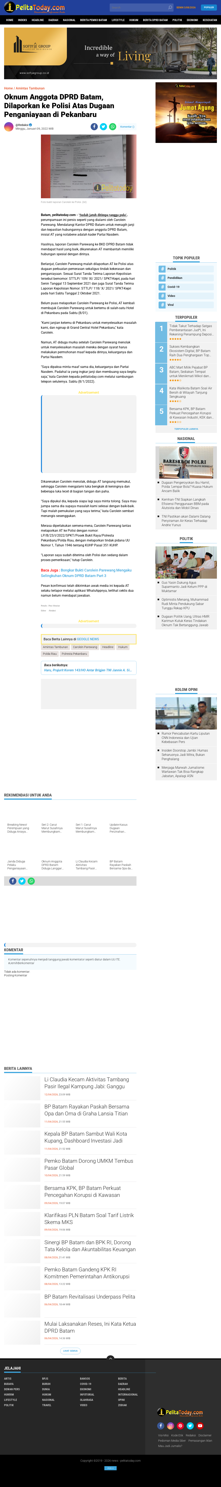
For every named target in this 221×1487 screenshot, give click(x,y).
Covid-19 (173, 286)
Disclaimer (205, 1435)
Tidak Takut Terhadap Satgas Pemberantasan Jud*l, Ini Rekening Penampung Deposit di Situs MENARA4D (191, 330)
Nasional (69, 20)
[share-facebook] (94, 126)
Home (9, 20)
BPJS (45, 1378)
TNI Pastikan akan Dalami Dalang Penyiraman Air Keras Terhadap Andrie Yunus (186, 520)
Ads (110, 1468)
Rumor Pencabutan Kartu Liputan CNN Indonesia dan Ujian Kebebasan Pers (186, 737)
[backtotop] (110, 1359)
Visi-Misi (163, 1435)
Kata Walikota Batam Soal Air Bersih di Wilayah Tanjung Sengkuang (191, 392)
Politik (177, 20)
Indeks (22, 20)
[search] (142, 7)
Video (171, 295)
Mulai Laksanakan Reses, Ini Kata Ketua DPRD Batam (90, 1327)
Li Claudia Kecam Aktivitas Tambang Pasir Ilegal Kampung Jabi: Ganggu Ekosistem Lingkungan (86, 1087)
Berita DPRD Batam (155, 20)
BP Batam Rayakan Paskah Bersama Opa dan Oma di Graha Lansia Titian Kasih (86, 1114)
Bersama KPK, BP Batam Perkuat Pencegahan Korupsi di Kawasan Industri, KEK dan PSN (82, 1195)
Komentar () (127, 126)
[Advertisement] (20, 196)
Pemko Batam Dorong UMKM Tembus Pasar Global (88, 1164)
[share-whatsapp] (112, 126)
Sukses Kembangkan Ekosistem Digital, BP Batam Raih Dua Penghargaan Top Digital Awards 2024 (190, 351)
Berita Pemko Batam (93, 20)
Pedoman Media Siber (172, 1440)
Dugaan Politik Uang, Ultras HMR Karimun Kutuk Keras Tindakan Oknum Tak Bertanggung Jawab (185, 620)
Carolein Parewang (85, 647)
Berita (122, 1378)
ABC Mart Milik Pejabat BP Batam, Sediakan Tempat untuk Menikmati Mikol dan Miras (189, 371)
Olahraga (86, 1399)
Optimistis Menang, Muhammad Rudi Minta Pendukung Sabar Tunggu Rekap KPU (185, 603)
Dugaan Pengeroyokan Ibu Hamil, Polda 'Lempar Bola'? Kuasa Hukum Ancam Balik (187, 486)
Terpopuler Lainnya (186, 428)
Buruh (46, 1384)
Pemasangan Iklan (200, 1440)
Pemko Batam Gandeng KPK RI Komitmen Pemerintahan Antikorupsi (87, 1273)
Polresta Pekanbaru (74, 654)
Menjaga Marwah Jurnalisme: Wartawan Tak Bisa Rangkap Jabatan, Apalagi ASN (183, 771)
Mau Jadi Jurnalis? (170, 1446)
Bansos (85, 1378)
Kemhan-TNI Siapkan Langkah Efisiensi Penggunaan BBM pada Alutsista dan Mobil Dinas (185, 503)
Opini (121, 1399)
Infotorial (87, 1394)
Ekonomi (192, 20)
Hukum (133, 20)
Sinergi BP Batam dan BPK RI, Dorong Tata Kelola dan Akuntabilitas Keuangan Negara (90, 1250)
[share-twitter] (103, 126)
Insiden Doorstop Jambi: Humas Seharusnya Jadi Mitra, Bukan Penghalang (185, 754)
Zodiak (122, 1405)
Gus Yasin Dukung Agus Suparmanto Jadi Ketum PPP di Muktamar (184, 586)
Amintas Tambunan (55, 647)
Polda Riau (50, 654)
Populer (209, 7)
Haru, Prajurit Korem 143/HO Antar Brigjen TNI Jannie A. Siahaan (88, 670)
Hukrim (9, 1394)
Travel (46, 1405)
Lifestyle (118, 20)
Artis (7, 1378)
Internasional (128, 1394)
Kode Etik (177, 1435)
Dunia (46, 1389)
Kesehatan (210, 20)
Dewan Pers (12, 1389)
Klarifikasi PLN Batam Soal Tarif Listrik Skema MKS (89, 1218)
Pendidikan (175, 278)
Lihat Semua (70, 1351)
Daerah (53, 20)
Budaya (9, 1384)
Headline (38, 20)
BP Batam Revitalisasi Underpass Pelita (89, 1297)
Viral (171, 304)
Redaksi (191, 1435)
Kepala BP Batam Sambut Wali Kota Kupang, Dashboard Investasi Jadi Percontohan (85, 1141)
